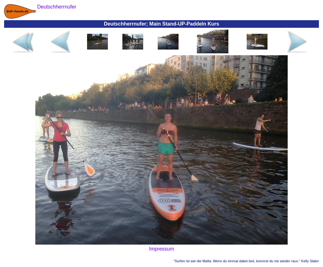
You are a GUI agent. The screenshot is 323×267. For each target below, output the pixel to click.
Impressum (161, 249)
